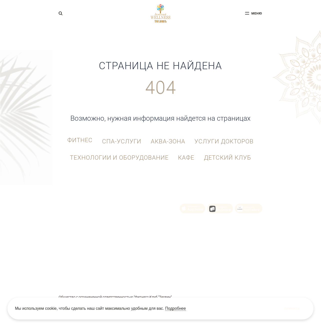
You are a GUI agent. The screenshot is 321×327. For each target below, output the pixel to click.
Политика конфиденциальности (191, 279)
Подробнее (175, 308)
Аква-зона (169, 139)
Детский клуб (230, 154)
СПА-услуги (120, 139)
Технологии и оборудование (116, 154)
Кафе (186, 154)
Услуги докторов (228, 139)
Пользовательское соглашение (117, 279)
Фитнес (76, 139)
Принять (292, 308)
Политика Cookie (153, 279)
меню (256, 14)
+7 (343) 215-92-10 (75, 204)
